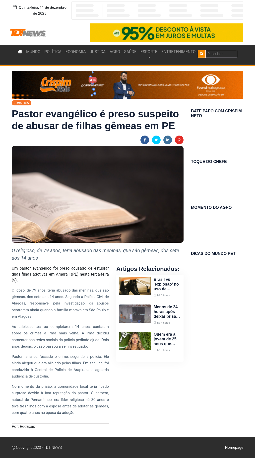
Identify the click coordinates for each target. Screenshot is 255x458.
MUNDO (33, 51)
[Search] (221, 54)
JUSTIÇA (98, 51)
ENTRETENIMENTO (178, 51)
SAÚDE (130, 51)
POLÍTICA (53, 51)
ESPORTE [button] (148, 51)
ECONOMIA (75, 51)
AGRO (115, 51)
